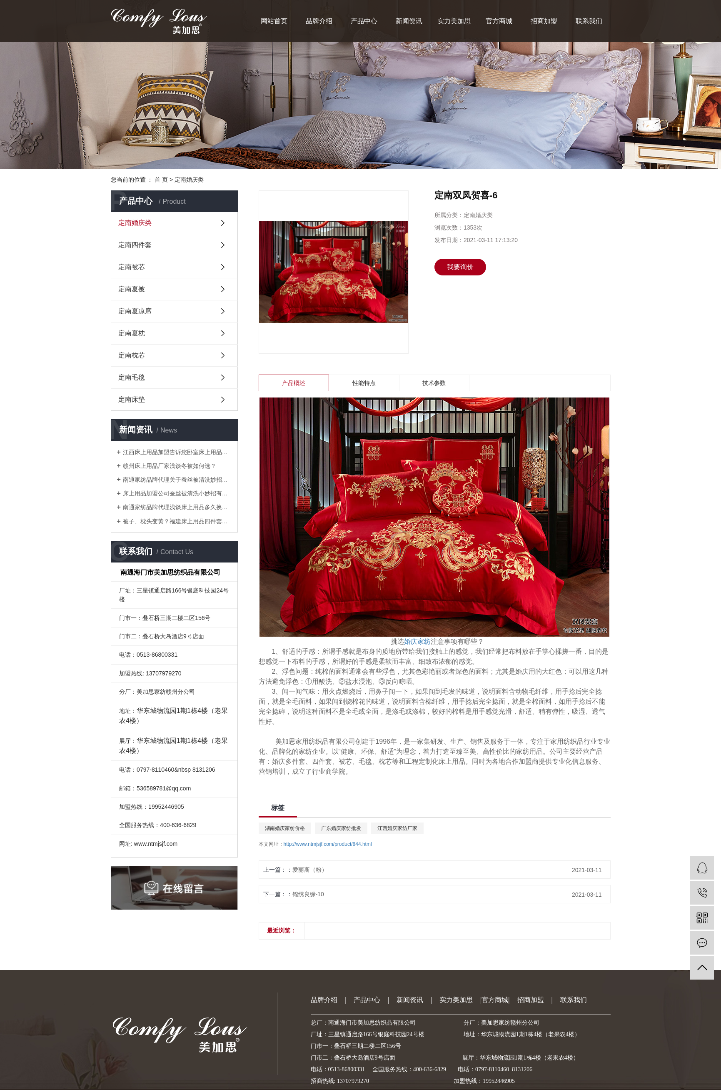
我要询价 (460, 266)
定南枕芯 (131, 355)
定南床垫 (131, 399)
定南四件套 (135, 244)
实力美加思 (454, 21)
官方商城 (499, 21)
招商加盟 (544, 21)
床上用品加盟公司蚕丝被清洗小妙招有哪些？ (177, 493)
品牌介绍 (319, 21)
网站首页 (274, 21)
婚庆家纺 (417, 641)
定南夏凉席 (135, 311)
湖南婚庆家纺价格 (285, 828)
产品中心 (364, 21)
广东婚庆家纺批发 (341, 828)
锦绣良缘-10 (308, 894)
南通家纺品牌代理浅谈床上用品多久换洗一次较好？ (177, 507)
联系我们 (589, 21)
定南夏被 (131, 288)
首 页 (161, 179)
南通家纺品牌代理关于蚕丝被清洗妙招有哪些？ (177, 479)
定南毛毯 (131, 377)
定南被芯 (131, 266)
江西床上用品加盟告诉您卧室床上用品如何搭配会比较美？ (177, 452)
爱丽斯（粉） (309, 869)
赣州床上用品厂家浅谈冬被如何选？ (169, 465)
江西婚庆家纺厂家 (397, 828)
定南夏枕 (131, 333)
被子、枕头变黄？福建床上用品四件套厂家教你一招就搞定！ (177, 521)
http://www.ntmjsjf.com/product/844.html (328, 844)
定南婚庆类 (189, 179)
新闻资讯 (409, 21)
